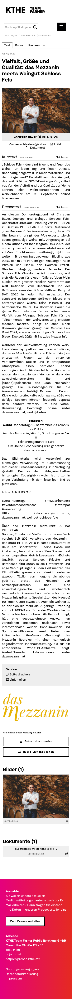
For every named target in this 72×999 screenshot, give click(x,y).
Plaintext (62, 157)
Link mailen (18, 680)
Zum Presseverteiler (25, 921)
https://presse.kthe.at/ (23, 959)
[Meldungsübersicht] (36, 707)
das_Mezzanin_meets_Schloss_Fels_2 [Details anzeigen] (36, 848)
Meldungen (11, 35)
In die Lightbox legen (36, 752)
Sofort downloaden (36, 741)
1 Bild (57, 144)
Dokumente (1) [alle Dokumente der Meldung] (20, 841)
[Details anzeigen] (67, 821)
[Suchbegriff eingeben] (21, 27)
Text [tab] (7, 45)
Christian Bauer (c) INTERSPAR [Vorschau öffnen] (36, 137)
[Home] (23, 10)
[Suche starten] (35, 27)
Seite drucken (20, 674)
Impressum (14, 978)
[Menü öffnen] (61, 27)
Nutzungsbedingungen (22, 969)
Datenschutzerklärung (22, 974)
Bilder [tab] (19, 45)
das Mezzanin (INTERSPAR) (35, 35)
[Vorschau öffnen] (36, 110)
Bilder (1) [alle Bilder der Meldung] (13, 769)
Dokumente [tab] (36, 45)
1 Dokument (36, 148)
